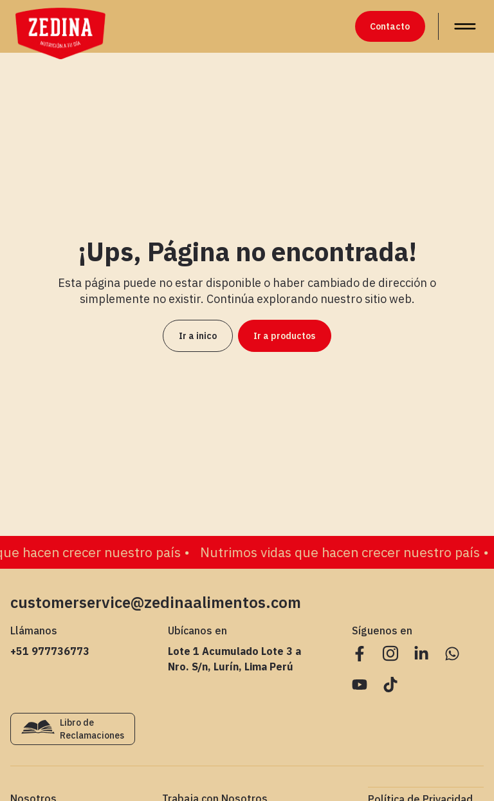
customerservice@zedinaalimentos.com (155, 602)
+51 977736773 (49, 651)
